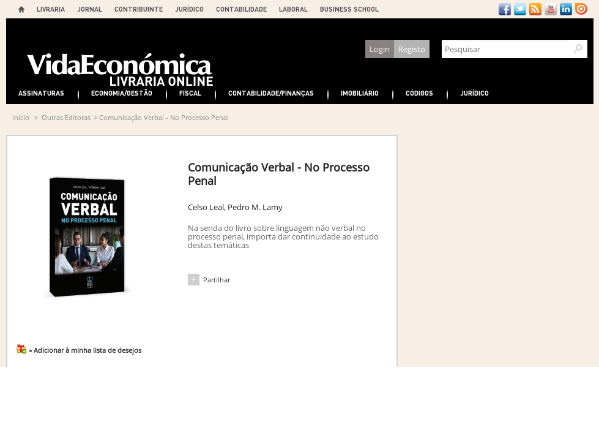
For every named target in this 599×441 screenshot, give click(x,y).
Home (21, 9)
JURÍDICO (189, 9)
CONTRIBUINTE (138, 9)
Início (20, 117)
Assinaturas (41, 93)
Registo (411, 49)
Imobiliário (360, 93)
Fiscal (190, 93)
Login (380, 49)
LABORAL (293, 9)
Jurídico (474, 93)
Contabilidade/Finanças (271, 93)
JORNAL (89, 9)
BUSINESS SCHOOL (349, 9)
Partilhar (216, 279)
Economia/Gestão (121, 93)
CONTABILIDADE (241, 9)
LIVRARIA (51, 9)
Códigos (419, 93)
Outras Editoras (66, 117)
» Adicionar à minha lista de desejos (85, 350)
